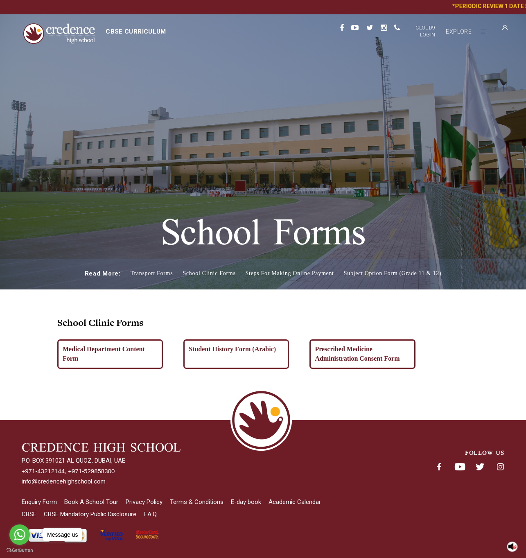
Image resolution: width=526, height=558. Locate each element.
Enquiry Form (39, 502)
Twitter (480, 467)
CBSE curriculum (136, 31)
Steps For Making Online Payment (290, 273)
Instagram (500, 467)
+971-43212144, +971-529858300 (68, 471)
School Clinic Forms (209, 273)
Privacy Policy (144, 502)
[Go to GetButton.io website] (20, 550)
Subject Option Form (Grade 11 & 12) (393, 273)
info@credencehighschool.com (64, 481)
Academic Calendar (295, 502)
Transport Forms (152, 273)
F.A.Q (150, 514)
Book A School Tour (91, 502)
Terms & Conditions (196, 502)
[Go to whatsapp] (19, 534)
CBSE (29, 514)
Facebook (439, 467)
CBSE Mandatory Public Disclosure (90, 514)
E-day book (246, 502)
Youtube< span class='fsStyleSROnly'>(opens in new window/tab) (460, 467)
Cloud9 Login (425, 31)
